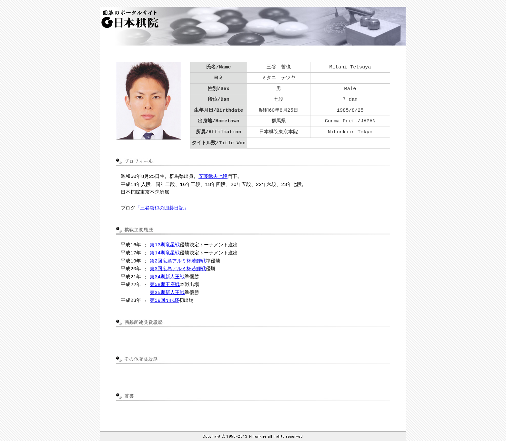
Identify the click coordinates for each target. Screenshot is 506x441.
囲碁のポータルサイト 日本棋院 (128, 19)
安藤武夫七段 (213, 176)
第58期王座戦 (165, 284)
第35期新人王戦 (167, 292)
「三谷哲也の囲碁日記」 (161, 208)
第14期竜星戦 (165, 253)
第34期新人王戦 (167, 276)
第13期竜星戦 (165, 244)
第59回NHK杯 (164, 300)
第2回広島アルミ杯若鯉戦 (178, 261)
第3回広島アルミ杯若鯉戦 (178, 268)
